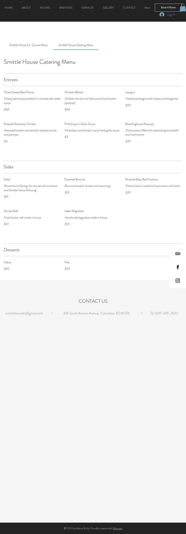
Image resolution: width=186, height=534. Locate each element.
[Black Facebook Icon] (178, 267)
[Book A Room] (168, 8)
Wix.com (117, 528)
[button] (183, 7)
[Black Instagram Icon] (178, 281)
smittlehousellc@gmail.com (24, 313)
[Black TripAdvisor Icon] (178, 254)
